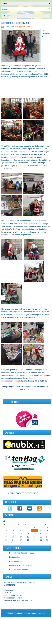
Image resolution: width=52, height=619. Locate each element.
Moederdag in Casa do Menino (21, 565)
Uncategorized (27, 27)
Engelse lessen (15, 561)
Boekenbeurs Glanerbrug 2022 (21, 570)
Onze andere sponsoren (23, 493)
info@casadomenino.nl (10, 381)
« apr (10, 542)
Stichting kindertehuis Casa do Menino (29, 613)
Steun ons (14, 401)
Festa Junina (14, 557)
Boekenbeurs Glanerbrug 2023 (21, 553)
